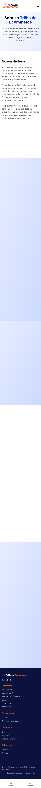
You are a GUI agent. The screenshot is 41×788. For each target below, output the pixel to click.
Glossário (6, 735)
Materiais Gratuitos (9, 739)
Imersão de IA (7, 693)
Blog (3, 732)
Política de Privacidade (13, 773)
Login (5, 758)
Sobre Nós (6, 750)
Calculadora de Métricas (12, 721)
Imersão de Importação (11, 696)
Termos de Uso (30, 773)
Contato (5, 753)
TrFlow (4, 718)
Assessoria (6, 707)
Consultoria (6, 703)
